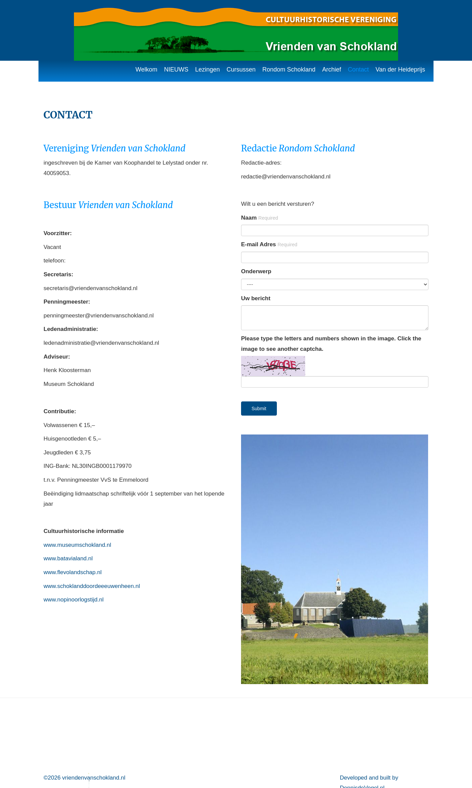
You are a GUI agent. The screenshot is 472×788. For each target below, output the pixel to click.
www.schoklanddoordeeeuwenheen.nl (92, 586)
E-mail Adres (269, 244)
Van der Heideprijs (400, 69)
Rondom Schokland (288, 69)
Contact (358, 69)
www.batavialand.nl (68, 558)
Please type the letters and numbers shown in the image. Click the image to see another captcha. (331, 343)
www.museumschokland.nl (77, 545)
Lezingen (207, 69)
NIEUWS (176, 69)
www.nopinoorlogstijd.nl (74, 599)
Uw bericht (255, 298)
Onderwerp (256, 271)
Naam (259, 218)
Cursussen (241, 69)
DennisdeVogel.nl (362, 712)
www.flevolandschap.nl (73, 572)
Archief (331, 69)
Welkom (146, 69)
